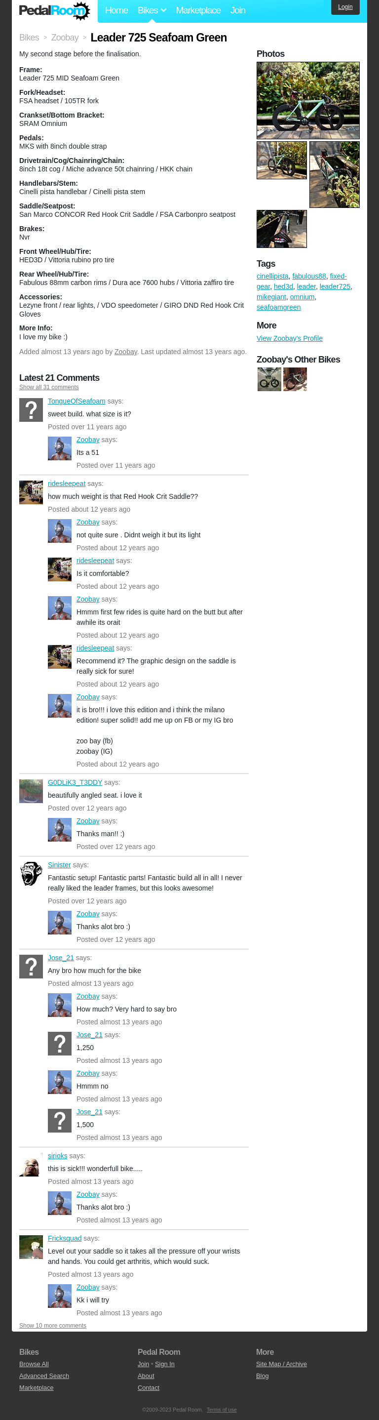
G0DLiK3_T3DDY (31, 791)
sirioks (31, 1165)
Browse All (34, 1364)
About (146, 1375)
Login (345, 6)
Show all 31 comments (49, 387)
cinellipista (273, 276)
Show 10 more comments (52, 1325)
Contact (148, 1387)
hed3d (283, 286)
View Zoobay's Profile (290, 338)
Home (116, 10)
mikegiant (271, 297)
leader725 (335, 286)
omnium (302, 297)
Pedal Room (54, 11)
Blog (262, 1375)
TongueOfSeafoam (31, 410)
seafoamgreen (279, 307)
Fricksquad (31, 1247)
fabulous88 (309, 276)
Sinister (31, 874)
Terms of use (222, 1410)
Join (237, 10)
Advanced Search (44, 1375)
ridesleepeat (31, 492)
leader (306, 286)
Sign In (165, 1364)
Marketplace (198, 10)
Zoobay (125, 352)
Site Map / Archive (281, 1364)
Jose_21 (31, 966)
